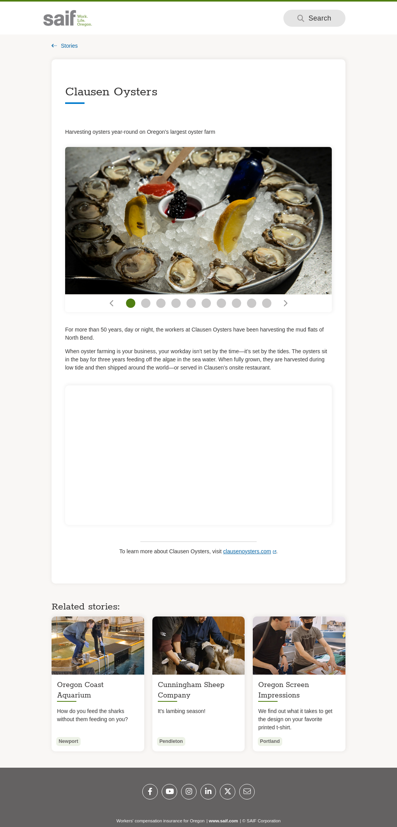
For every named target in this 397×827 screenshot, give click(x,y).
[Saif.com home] (67, 18)
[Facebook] (150, 791)
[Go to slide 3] (161, 303)
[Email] (247, 791)
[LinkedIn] (208, 791)
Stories (65, 46)
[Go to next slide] (285, 303)
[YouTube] (169, 791)
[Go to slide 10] (266, 303)
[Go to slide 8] (236, 303)
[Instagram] (189, 791)
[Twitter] (227, 791)
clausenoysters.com (247, 551)
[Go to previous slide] (112, 303)
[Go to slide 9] (251, 303)
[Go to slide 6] (206, 303)
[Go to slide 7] (221, 303)
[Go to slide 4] (176, 303)
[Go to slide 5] (191, 303)
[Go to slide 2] (145, 303)
